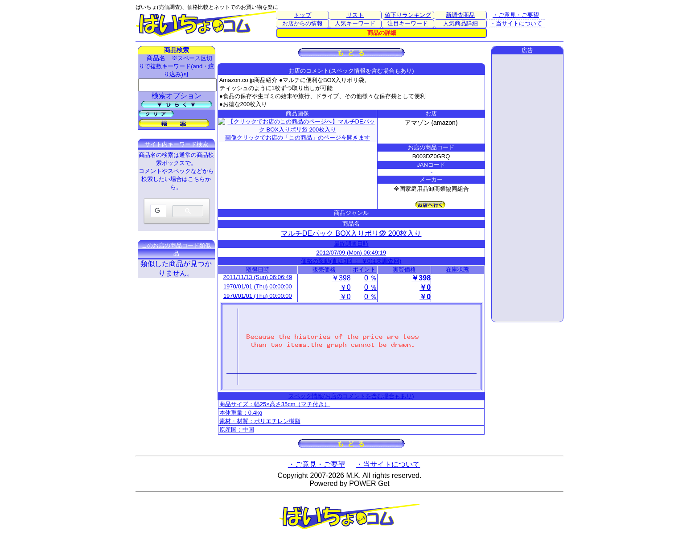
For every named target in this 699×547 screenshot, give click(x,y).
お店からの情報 (302, 23)
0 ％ (370, 278)
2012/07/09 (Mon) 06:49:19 (351, 252)
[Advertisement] (527, 188)
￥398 (341, 278)
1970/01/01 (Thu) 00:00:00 (257, 286)
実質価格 (404, 269)
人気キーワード (355, 23)
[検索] (157, 211)
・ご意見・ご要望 (516, 15)
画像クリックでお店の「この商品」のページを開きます (297, 128)
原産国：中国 (236, 429)
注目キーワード (407, 23)
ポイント (364, 269)
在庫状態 (457, 269)
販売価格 (324, 269)
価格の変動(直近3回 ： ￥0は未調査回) (351, 261)
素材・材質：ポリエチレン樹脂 (259, 421)
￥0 (345, 287)
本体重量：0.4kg (241, 412)
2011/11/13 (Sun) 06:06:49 (257, 277)
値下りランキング (408, 15)
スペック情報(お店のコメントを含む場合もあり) (351, 396)
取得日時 (257, 269)
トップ (302, 15)
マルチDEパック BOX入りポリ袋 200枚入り (351, 233)
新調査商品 (460, 15)
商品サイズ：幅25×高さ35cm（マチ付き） (274, 404)
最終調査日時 (351, 243)
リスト (355, 15)
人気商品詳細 (460, 23)
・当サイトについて (516, 23)
